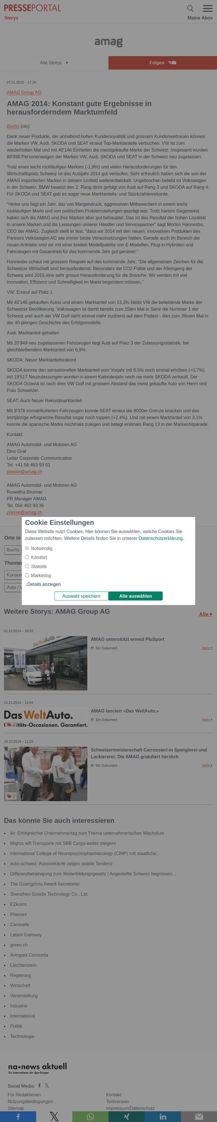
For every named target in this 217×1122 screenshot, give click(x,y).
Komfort (39, 557)
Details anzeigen (44, 584)
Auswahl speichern (81, 596)
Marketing (41, 575)
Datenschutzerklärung (160, 538)
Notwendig (42, 548)
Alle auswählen (135, 596)
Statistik (39, 566)
